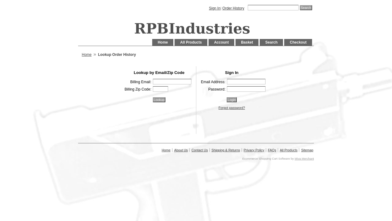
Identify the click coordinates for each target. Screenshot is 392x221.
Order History (233, 8)
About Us (181, 150)
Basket (247, 42)
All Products (191, 42)
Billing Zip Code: (138, 89)
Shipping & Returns (226, 150)
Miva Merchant (304, 158)
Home (163, 42)
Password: (216, 89)
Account (221, 42)
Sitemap (307, 150)
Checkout (298, 42)
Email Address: (213, 82)
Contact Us (199, 150)
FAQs (272, 150)
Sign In (214, 8)
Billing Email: (140, 82)
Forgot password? (231, 108)
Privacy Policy (254, 150)
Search (271, 42)
